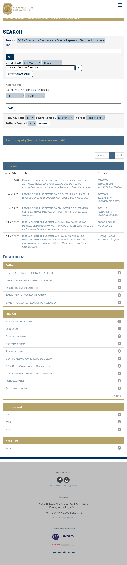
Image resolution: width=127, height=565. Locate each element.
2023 (8, 421)
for (8, 45)
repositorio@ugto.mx (63, 517)
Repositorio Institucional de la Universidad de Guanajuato (42, 17)
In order (80, 117)
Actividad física (15, 343)
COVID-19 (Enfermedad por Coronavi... (29, 373)
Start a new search (19, 73)
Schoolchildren (16, 336)
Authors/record (16, 123)
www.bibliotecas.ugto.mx (63, 485)
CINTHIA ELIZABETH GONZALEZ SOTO (108, 197)
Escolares (12, 328)
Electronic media (16, 388)
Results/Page (15, 117)
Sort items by (47, 117)
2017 (8, 414)
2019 (8, 429)
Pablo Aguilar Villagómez (22, 287)
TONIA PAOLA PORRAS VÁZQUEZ (26, 295)
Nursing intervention (19, 321)
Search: (11, 40)
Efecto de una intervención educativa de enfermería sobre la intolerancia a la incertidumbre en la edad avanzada (55, 211)
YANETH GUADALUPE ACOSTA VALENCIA (110, 183)
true (8, 448)
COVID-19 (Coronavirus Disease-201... (29, 366)
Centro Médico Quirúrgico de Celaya (29, 358)
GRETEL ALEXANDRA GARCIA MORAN (108, 211)
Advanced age (14, 351)
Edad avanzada (15, 380)
